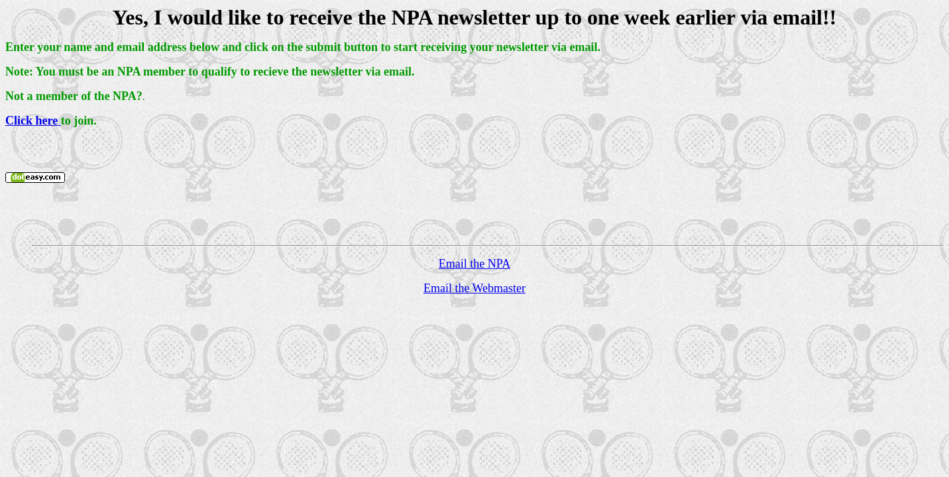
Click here (33, 120)
